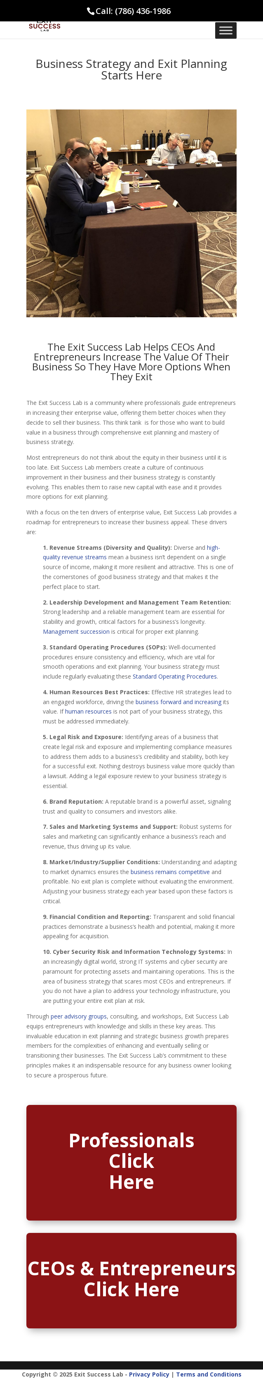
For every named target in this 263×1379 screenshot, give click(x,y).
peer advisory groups (79, 1016)
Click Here (131, 1289)
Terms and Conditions (209, 1374)
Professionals (131, 1140)
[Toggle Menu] (225, 30)
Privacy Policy (149, 1374)
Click (131, 1160)
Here (131, 1181)
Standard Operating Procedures (175, 676)
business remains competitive (170, 872)
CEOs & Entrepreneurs (131, 1268)
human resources (88, 711)
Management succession (76, 631)
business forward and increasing (178, 702)
